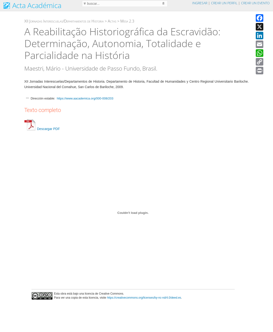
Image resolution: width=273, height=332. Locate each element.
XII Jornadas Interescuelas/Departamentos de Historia (64, 21)
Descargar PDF (42, 129)
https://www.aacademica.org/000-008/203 (85, 98)
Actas (112, 21)
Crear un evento (255, 3)
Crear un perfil (224, 3)
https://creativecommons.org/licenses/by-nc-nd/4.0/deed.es (144, 297)
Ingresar (199, 3)
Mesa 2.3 (127, 21)
